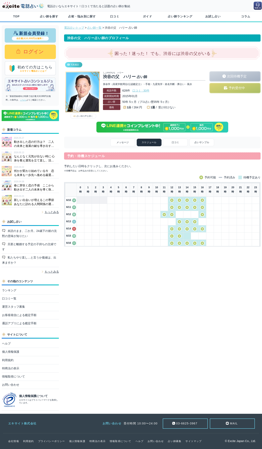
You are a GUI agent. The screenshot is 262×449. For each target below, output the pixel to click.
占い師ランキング (180, 16)
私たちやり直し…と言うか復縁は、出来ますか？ (29, 260)
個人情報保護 (10, 351)
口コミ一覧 (9, 298)
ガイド (147, 16)
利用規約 (8, 360)
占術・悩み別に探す (82, 16)
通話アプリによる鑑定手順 (19, 323)
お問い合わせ (10, 384)
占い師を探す (49, 16)
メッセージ (122, 142)
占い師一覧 (94, 27)
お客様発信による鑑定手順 (19, 315)
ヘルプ (6, 343)
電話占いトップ (74, 27)
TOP (16, 16)
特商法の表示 (10, 368)
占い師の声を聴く (85, 116)
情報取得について (13, 376)
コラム (245, 16)
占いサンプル (201, 142)
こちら (23, 100)
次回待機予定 (237, 76)
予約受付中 (237, 88)
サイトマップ (193, 441)
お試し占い (213, 16)
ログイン (33, 51)
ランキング (9, 290)
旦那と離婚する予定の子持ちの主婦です (29, 247)
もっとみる (52, 212)
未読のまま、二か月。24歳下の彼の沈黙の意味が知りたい (29, 233)
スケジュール (149, 142)
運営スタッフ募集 (13, 306)
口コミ (114, 16)
